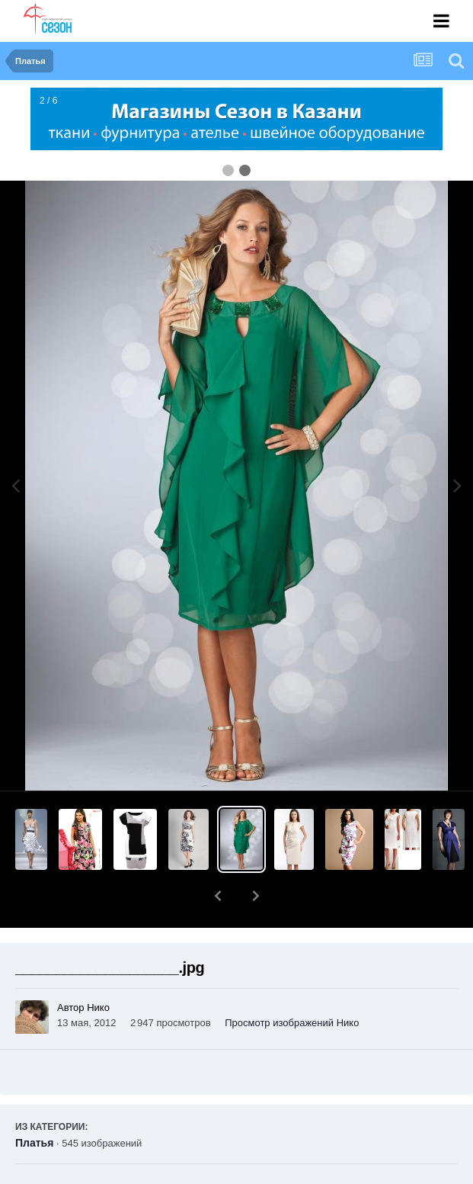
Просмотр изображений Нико (292, 983)
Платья (34, 1103)
